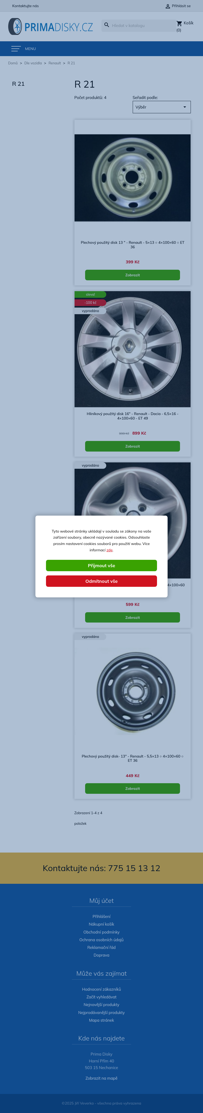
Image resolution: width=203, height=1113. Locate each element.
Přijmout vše (101, 565)
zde (110, 549)
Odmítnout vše (101, 581)
